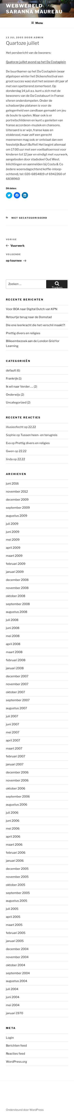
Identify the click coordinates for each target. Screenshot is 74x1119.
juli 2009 (12, 524)
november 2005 (17, 877)
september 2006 (18, 796)
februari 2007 (15, 756)
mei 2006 (13, 828)
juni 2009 (12, 532)
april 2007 (13, 740)
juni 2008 (12, 628)
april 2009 (13, 547)
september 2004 (18, 973)
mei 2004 (13, 1005)
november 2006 (17, 780)
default (11, 370)
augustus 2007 (16, 708)
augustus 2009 (16, 516)
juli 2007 (12, 716)
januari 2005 (15, 941)
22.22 (32, 427)
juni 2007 (12, 724)
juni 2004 (12, 997)
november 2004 (17, 957)
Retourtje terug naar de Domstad (29, 317)
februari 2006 (15, 852)
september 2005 (18, 893)
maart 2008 (14, 652)
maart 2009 (14, 556)
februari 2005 (15, 933)
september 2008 (18, 604)
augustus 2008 (16, 612)
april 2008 (13, 644)
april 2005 (13, 917)
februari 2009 (15, 564)
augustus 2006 (16, 804)
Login (10, 1038)
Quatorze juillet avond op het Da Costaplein (36, 62)
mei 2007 (12, 732)
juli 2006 (12, 812)
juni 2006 (12, 820)
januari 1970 (14, 1013)
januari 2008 (15, 668)
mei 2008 (13, 636)
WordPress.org (16, 1061)
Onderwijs (13, 394)
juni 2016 (12, 483)
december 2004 (17, 949)
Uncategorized (16, 402)
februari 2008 (15, 660)
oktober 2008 (15, 596)
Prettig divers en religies (23, 333)
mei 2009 (13, 539)
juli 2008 (12, 620)
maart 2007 (14, 748)
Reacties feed (15, 1053)
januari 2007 (14, 764)
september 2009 (18, 507)
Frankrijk (12, 378)
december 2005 (17, 869)
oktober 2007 (15, 692)
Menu (37, 23)
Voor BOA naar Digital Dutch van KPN (31, 309)
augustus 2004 (16, 981)
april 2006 (13, 836)
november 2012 (17, 491)
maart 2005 (14, 925)
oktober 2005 (15, 885)
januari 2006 (15, 861)
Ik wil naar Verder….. (19, 386)
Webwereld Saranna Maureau (34, 9)
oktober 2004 (15, 965)
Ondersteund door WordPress (25, 1109)
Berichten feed (16, 1045)
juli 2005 (12, 909)
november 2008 (17, 588)
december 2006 (17, 772)
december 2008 (17, 580)
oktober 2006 (15, 788)
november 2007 (17, 684)
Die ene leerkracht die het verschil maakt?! (35, 325)
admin (38, 37)
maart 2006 (14, 844)
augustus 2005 (16, 901)
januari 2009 (15, 572)
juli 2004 (12, 989)
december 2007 (17, 676)
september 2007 (18, 700)
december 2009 (17, 499)
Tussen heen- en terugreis (39, 435)
